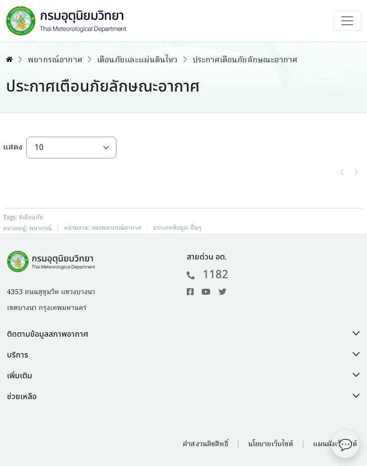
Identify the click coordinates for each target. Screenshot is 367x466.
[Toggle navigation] (347, 21)
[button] (183, 334)
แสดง (12, 147)
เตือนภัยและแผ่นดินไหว (137, 60)
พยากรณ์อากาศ (55, 60)
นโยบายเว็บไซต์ (271, 444)
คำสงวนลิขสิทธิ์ (205, 444)
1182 (208, 275)
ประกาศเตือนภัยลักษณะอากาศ (245, 60)
